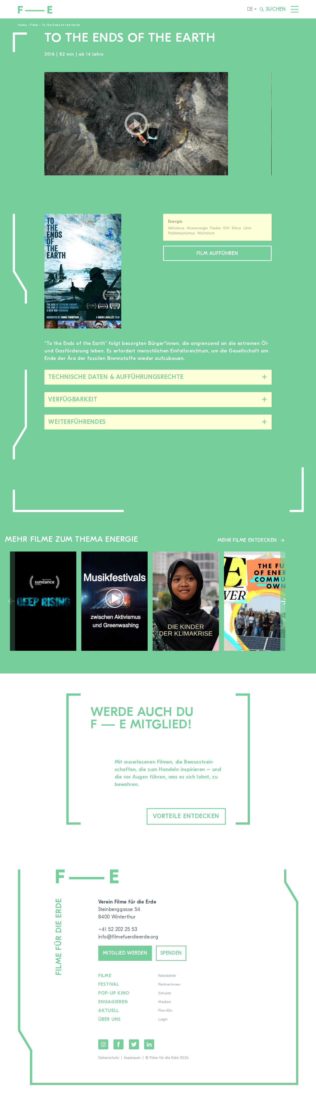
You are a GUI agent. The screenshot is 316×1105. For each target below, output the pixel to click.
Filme (34, 25)
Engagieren (113, 1001)
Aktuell (108, 1010)
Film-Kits (165, 1011)
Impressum (132, 1058)
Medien (164, 1002)
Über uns (109, 1019)
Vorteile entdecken (186, 816)
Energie (175, 221)
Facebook (118, 1044)
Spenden (171, 953)
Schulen (164, 993)
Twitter (134, 1044)
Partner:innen (169, 985)
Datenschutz (108, 1058)
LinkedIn (149, 1044)
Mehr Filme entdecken (247, 540)
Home (22, 25)
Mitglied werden (125, 953)
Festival (108, 984)
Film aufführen (217, 253)
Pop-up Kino (114, 993)
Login (163, 1019)
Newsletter (167, 976)
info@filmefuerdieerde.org (128, 937)
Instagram (103, 1044)
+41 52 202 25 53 (117, 929)
